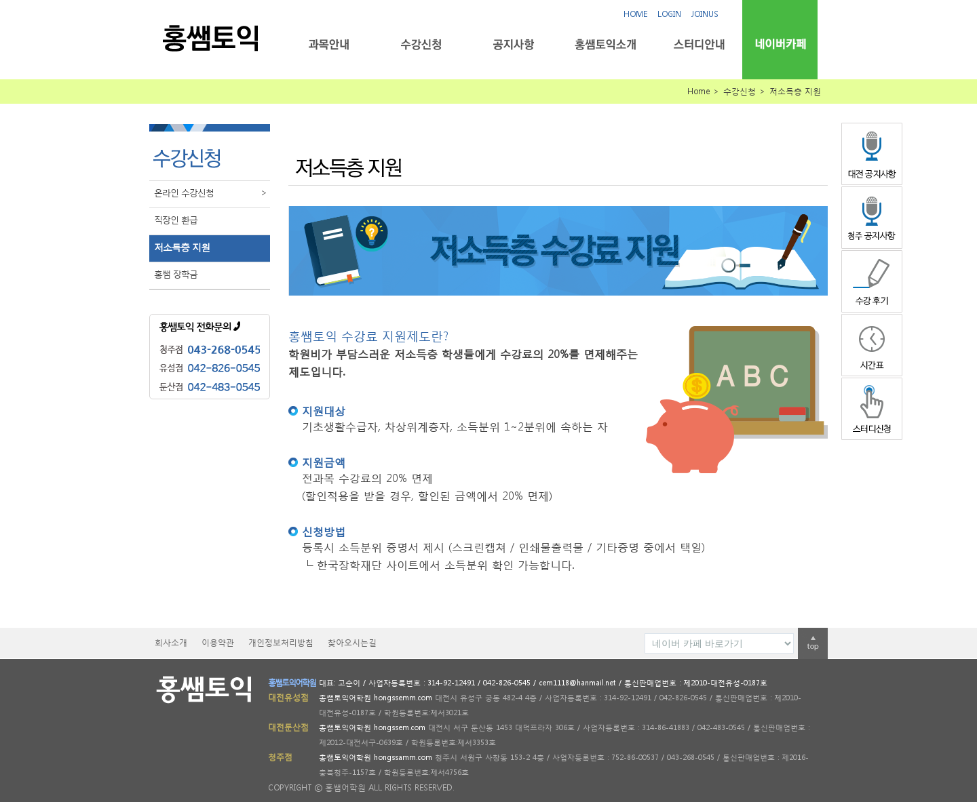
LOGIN (669, 14)
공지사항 (513, 44)
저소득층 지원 (182, 247)
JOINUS (705, 14)
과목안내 (329, 44)
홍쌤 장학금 (175, 274)
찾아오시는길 (352, 642)
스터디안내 (698, 44)
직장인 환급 (175, 220)
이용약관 (218, 642)
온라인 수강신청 (212, 193)
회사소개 (171, 642)
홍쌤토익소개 (605, 44)
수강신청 (421, 44)
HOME (635, 14)
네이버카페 (780, 43)
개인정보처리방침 (280, 642)
